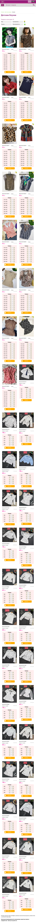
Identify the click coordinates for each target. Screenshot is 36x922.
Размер (3, 24)
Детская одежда (8, 12)
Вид (2, 21)
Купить (9, 72)
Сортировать (16, 21)
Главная (2, 12)
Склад (12, 49)
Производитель (16, 24)
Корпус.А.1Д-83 (22, 383)
